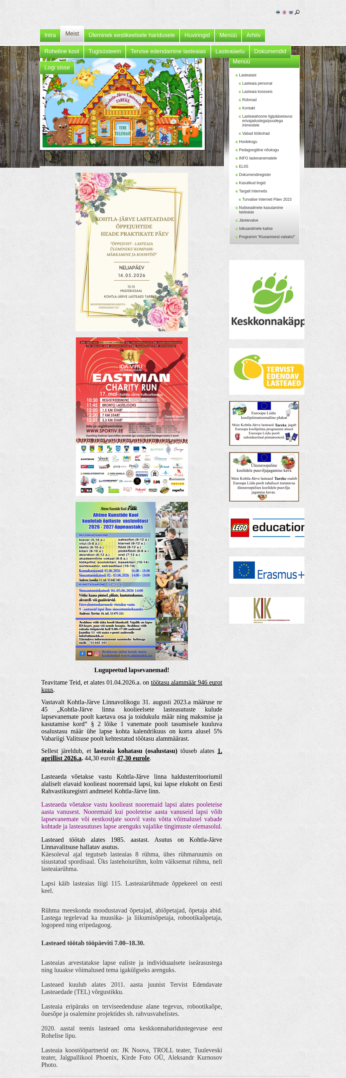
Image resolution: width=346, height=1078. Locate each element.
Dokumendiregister (255, 174)
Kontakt (248, 108)
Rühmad (249, 100)
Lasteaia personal (257, 83)
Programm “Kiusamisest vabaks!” (267, 237)
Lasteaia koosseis (257, 91)
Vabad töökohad (256, 133)
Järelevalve (248, 220)
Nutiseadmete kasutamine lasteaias (261, 209)
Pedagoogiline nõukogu (259, 150)
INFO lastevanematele (258, 158)
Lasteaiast (247, 75)
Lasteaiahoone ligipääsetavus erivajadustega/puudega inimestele (267, 120)
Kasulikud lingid (252, 183)
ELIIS (243, 166)
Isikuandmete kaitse (256, 228)
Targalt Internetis (253, 191)
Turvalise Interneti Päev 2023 (267, 199)
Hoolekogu (248, 142)
